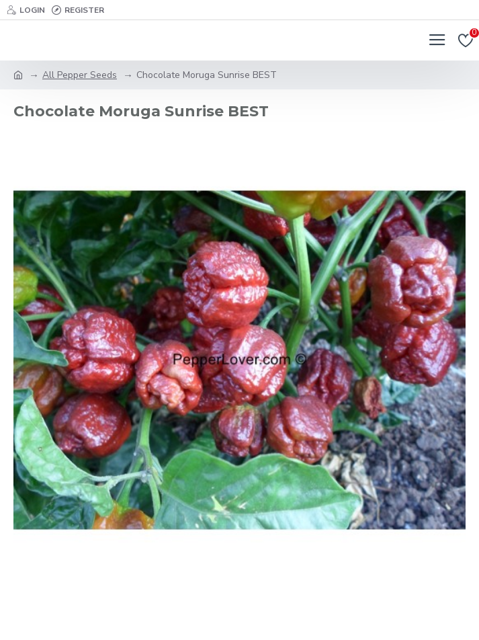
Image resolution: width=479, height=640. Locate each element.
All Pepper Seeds (79, 75)
